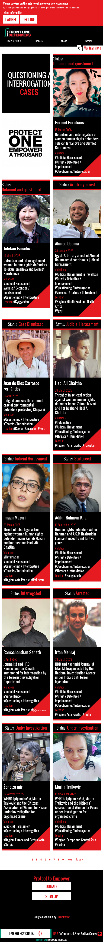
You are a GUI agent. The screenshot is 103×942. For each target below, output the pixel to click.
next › (70, 859)
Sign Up (51, 896)
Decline (28, 19)
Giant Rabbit (63, 917)
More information (13, 12)
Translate (95, 48)
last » (79, 859)
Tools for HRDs (14, 41)
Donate (39, 41)
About (64, 41)
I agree (11, 19)
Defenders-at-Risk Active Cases (75, 933)
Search (88, 41)
